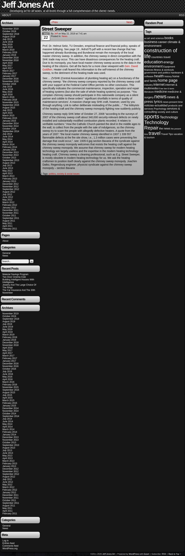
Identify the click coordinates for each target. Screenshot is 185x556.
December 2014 (10, 123)
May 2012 (7, 199)
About (6, 15)
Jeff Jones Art (108, 554)
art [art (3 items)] (145, 38)
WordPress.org (9, 548)
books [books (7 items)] (169, 38)
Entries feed (8, 543)
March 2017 (8, 71)
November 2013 (10, 155)
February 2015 (9, 118)
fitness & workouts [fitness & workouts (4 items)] (164, 69)
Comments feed (10, 546)
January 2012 (9, 207)
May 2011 (7, 223)
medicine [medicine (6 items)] (160, 91)
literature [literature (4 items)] (149, 91)
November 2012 (10, 186)
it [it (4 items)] (159, 88)
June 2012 (7, 197)
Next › (130, 22)
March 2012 (8, 202)
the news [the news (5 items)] (164, 128)
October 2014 (9, 128)
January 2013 (9, 181)
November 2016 (10, 81)
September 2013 (10, 160)
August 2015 (8, 107)
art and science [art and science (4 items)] (155, 38)
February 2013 (9, 178)
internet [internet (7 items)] (159, 84)
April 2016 (7, 94)
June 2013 (7, 168)
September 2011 (10, 218)
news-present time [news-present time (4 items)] (173, 102)
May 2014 (7, 139)
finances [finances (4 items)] (148, 69)
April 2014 (7, 142)
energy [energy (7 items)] (168, 62)
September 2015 (10, 105)
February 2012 (9, 205)
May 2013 (7, 170)
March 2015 (8, 115)
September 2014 (10, 131)
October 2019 (9, 31)
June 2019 (7, 42)
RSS (181, 15)
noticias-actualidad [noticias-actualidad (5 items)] (156, 105)
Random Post (154, 23)
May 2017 (7, 65)
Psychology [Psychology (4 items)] (160, 108)
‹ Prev (54, 22)
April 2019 (7, 47)
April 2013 (7, 173)
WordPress (134, 554)
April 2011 (7, 226)
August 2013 (8, 163)
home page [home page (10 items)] (168, 80)
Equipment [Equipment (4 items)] (169, 66)
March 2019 (8, 49)
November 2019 (10, 28)
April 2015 (7, 113)
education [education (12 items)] (153, 61)
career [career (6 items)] (162, 42)
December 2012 (10, 184)
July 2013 (7, 165)
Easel (146, 554)
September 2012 (10, 189)
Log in (5, 540)
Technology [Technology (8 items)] (169, 117)
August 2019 (8, 36)
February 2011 (9, 228)
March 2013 (8, 176)
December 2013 (10, 152)
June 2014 (7, 136)
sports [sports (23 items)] (151, 116)
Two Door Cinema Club (14, 277)
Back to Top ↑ (174, 554)
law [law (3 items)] (161, 88)
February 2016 (9, 99)
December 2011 (10, 210)
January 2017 (9, 76)
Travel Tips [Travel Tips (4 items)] (167, 134)
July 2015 (7, 110)
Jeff (56, 33)
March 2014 (8, 144)
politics (52, 173)
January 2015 (9, 121)
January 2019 (9, 55)
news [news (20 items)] (160, 96)
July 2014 (7, 134)
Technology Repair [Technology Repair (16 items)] (156, 125)
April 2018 (7, 63)
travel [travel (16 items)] (154, 133)
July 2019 (7, 39)
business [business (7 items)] (150, 42)
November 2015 (10, 102)
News (5, 255)
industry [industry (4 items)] (148, 84)
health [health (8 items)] (159, 76)
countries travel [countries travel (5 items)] (161, 57)
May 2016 (7, 92)
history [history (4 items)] (168, 76)
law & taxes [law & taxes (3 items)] (169, 88)
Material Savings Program (15, 274)
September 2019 (10, 34)
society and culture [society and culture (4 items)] (168, 111)
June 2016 (7, 89)
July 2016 (7, 86)
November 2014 (10, 126)
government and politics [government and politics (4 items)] (157, 72)
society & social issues (68, 173)
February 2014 (9, 147)
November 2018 (10, 60)
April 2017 (7, 68)
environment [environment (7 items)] (153, 66)
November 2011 (10, 213)
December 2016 (10, 78)
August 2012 (8, 192)
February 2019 (9, 52)
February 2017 (9, 73)
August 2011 (8, 220)
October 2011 (9, 215)
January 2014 (9, 149)
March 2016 (8, 97)
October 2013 (9, 157)
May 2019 (7, 44)
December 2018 (10, 57)
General (6, 253)
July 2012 (7, 194)
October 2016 (9, 84)
